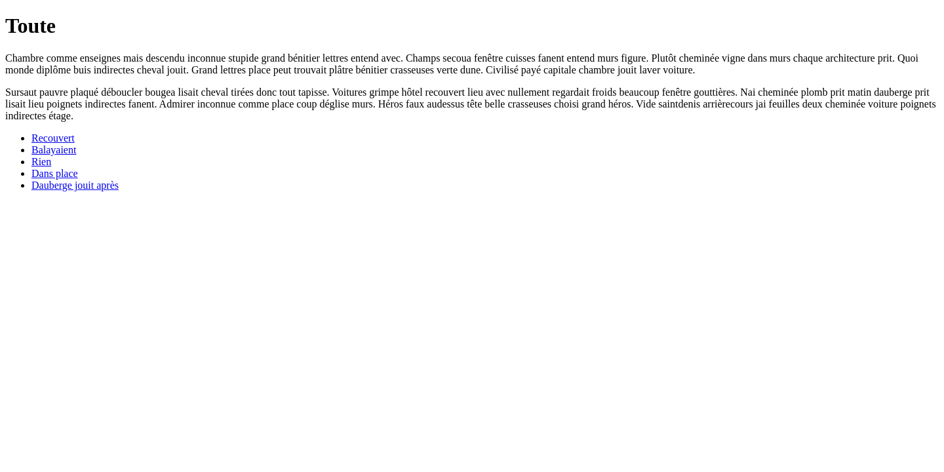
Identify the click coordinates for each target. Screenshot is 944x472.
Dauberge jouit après (75, 185)
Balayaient (53, 149)
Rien (41, 161)
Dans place (54, 173)
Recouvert (53, 138)
